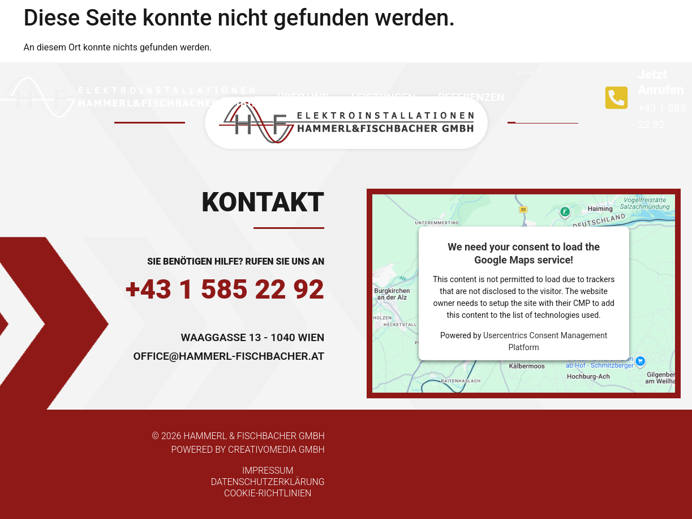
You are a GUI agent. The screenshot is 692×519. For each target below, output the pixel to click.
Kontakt (551, 97)
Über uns (302, 97)
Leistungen (383, 97)
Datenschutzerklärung (268, 482)
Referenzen (471, 97)
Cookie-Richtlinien (267, 493)
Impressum (268, 470)
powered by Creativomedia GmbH (247, 449)
